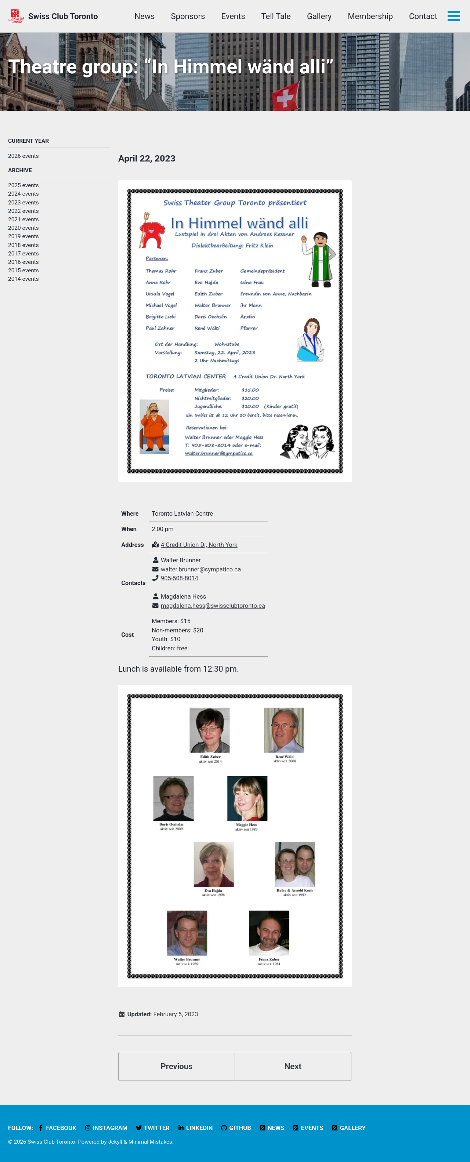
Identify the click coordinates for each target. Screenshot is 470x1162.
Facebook (56, 1128)
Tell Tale (276, 16)
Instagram (105, 1128)
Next (293, 1066)
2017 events (23, 253)
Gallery (319, 16)
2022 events (23, 211)
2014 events (23, 279)
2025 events (23, 185)
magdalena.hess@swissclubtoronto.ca (213, 605)
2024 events (23, 193)
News (144, 16)
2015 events (23, 270)
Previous (177, 1066)
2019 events (23, 236)
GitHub (235, 1128)
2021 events (23, 219)
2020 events (23, 228)
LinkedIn (195, 1128)
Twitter (152, 1128)
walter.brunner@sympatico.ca (201, 569)
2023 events (23, 202)
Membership (370, 16)
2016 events (23, 262)
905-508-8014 (179, 578)
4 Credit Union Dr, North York (199, 544)
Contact (423, 16)
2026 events (23, 156)
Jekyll (115, 1142)
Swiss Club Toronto (63, 16)
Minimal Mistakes (150, 1142)
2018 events (23, 245)
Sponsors (188, 16)
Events (233, 16)
